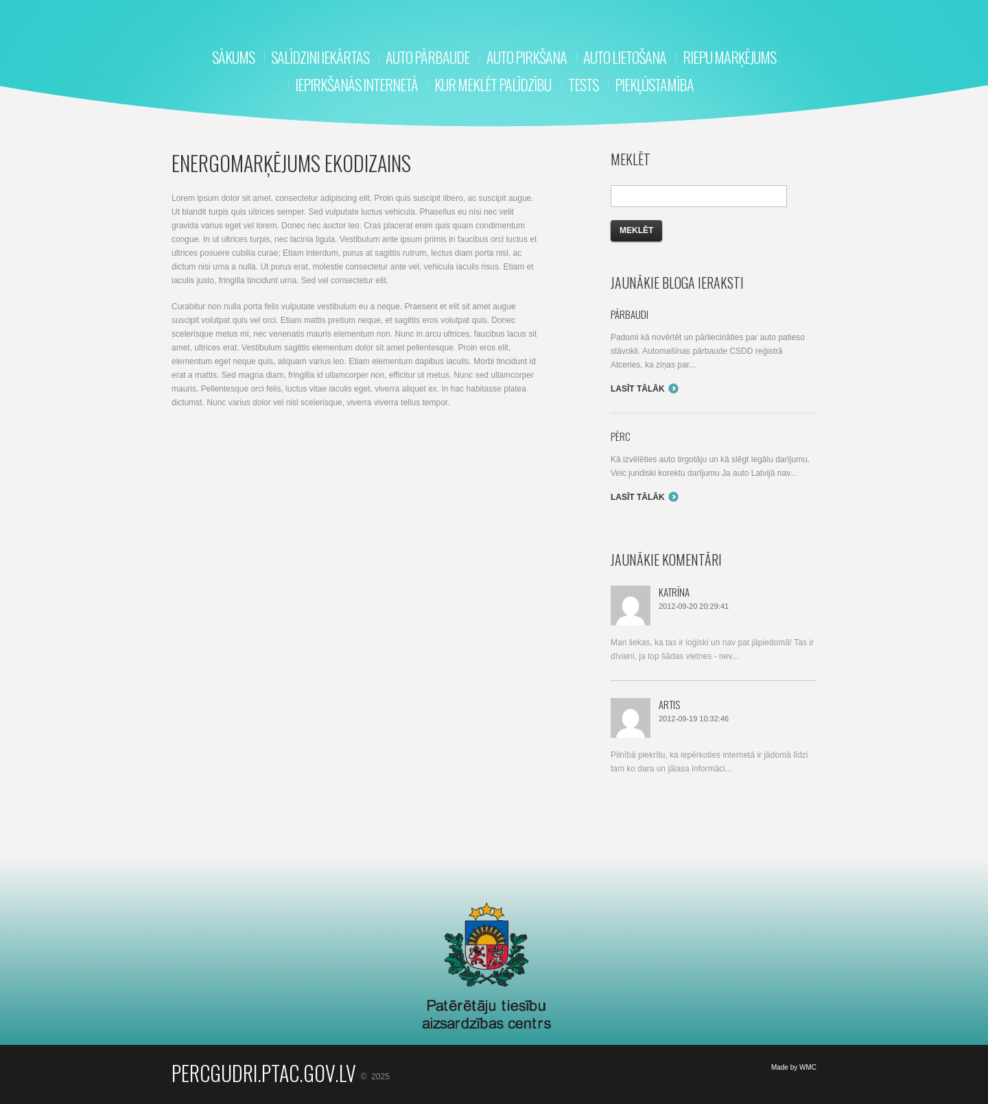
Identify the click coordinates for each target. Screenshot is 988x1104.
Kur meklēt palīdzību (492, 84)
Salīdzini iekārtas (320, 57)
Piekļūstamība (654, 84)
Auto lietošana (624, 57)
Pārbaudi (629, 314)
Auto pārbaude (427, 57)
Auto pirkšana (526, 57)
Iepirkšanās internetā (356, 84)
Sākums (233, 57)
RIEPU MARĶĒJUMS (729, 57)
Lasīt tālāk (638, 389)
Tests (583, 84)
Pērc (621, 436)
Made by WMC (793, 1067)
